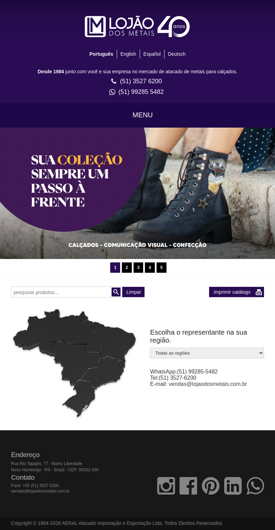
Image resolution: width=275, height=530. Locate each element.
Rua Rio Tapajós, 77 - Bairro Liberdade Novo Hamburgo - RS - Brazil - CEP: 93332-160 (55, 466)
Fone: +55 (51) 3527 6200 (35, 485)
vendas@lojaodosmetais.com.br (208, 384)
